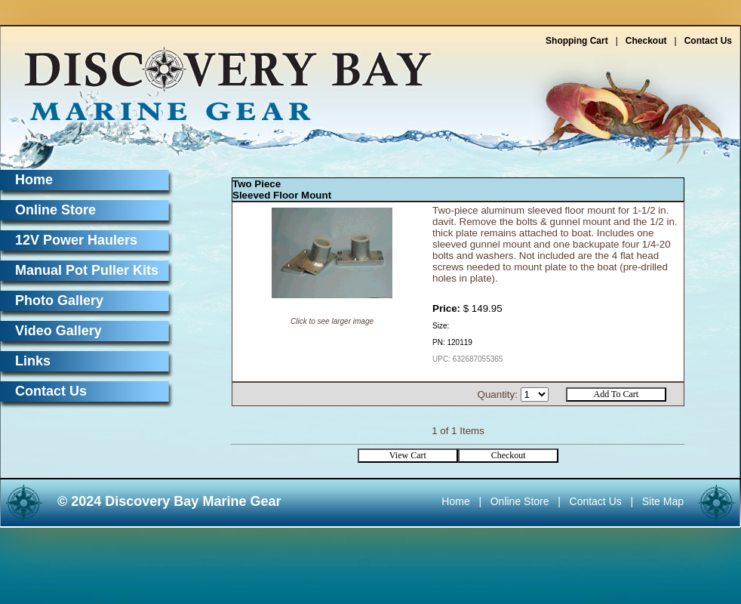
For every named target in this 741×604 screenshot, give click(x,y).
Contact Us (708, 40)
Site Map (663, 501)
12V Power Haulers (76, 240)
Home (34, 179)
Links (33, 360)
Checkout (646, 40)
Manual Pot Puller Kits (86, 270)
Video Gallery (58, 330)
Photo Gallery (59, 300)
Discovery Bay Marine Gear (219, 77)
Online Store (55, 209)
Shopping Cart (577, 40)
